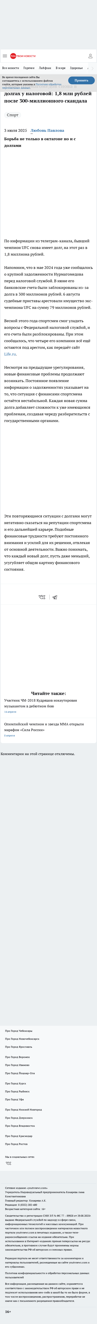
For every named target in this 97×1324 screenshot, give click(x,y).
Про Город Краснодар (18, 1136)
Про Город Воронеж (17, 1057)
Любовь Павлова (47, 130)
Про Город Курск (15, 1083)
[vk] (42, 597)
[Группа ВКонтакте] (8, 1163)
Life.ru (10, 354)
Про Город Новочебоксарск (22, 1038)
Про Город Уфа (14, 1099)
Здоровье (76, 68)
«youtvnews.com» (37, 1188)
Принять (81, 80)
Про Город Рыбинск (17, 1091)
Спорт (12, 114)
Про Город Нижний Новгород (23, 1109)
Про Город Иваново (17, 1065)
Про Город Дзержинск (19, 1117)
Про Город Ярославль (18, 1046)
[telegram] (56, 597)
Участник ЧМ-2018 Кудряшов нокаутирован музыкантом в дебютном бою (48, 706)
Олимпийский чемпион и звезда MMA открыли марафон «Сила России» (48, 730)
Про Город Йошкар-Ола (20, 1073)
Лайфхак (45, 68)
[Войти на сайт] (90, 55)
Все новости (10, 68)
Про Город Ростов (16, 1144)
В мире (61, 68)
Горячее (29, 68)
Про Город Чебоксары (18, 1030)
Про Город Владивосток (20, 1125)
